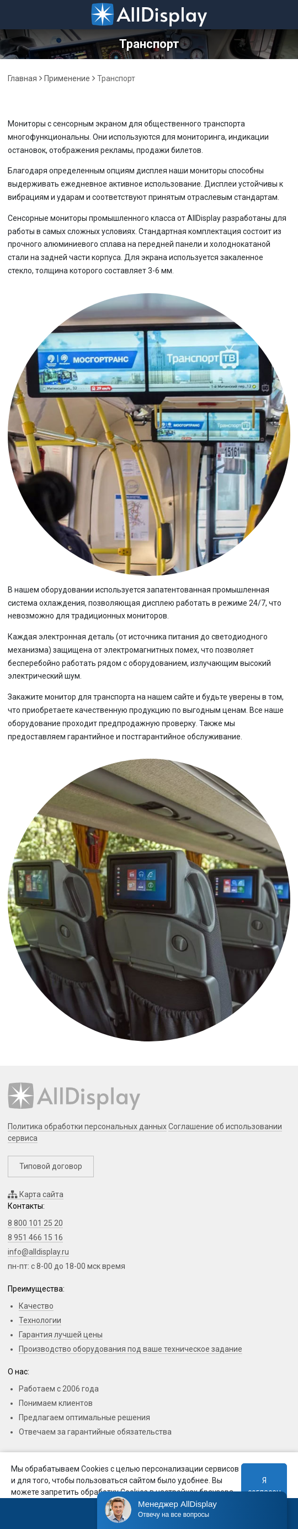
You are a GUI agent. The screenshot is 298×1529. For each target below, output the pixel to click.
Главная (22, 78)
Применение (67, 78)
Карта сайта (35, 1194)
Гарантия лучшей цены (61, 1334)
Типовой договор (50, 1166)
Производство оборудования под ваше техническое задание (130, 1349)
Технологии (40, 1320)
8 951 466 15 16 (35, 1237)
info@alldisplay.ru (38, 1251)
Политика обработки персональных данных (87, 1126)
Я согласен (264, 1486)
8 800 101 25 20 (35, 1223)
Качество (36, 1305)
